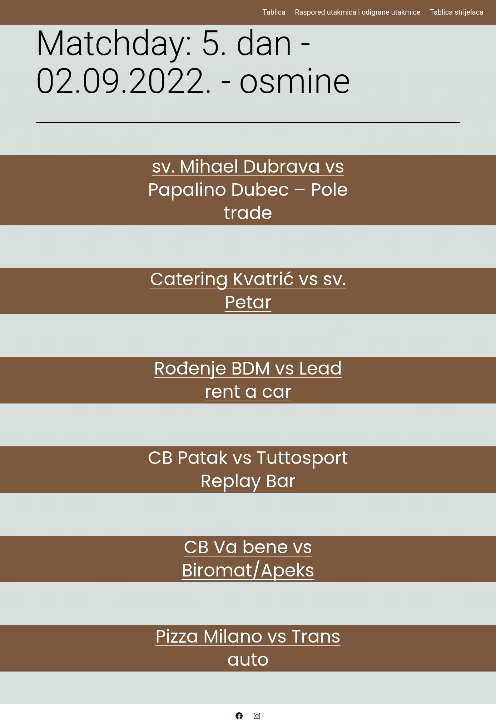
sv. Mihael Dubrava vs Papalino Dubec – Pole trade (248, 190)
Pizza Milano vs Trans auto (248, 648)
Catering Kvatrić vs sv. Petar (248, 291)
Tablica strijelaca (456, 12)
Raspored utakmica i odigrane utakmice (357, 12)
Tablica (274, 12)
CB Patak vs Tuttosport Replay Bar (248, 469)
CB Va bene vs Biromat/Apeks (248, 559)
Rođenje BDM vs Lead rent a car (248, 380)
